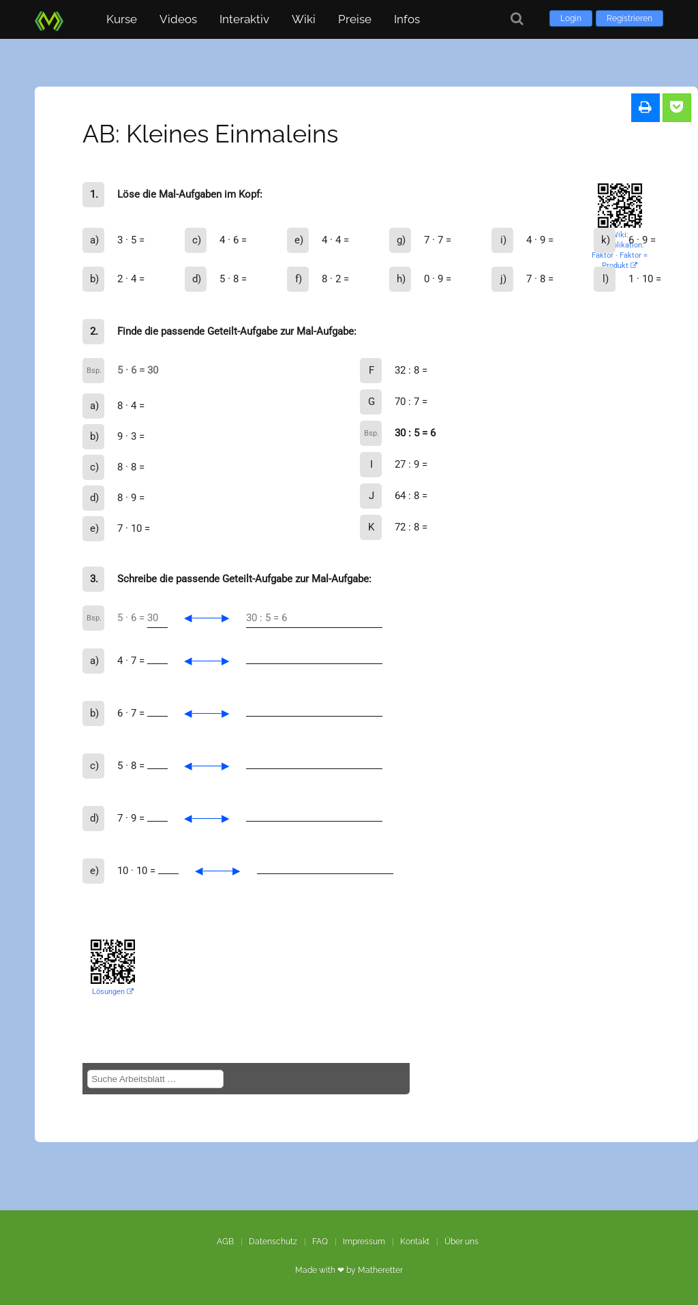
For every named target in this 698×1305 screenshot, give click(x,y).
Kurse (121, 19)
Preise (354, 19)
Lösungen (113, 991)
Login (570, 18)
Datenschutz (273, 1241)
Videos (178, 19)
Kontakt (414, 1241)
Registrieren (629, 18)
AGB (225, 1241)
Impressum (364, 1241)
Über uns (461, 1241)
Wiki (304, 19)
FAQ (320, 1241)
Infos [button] (407, 19)
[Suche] (517, 19)
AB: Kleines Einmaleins (210, 133)
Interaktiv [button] (244, 19)
